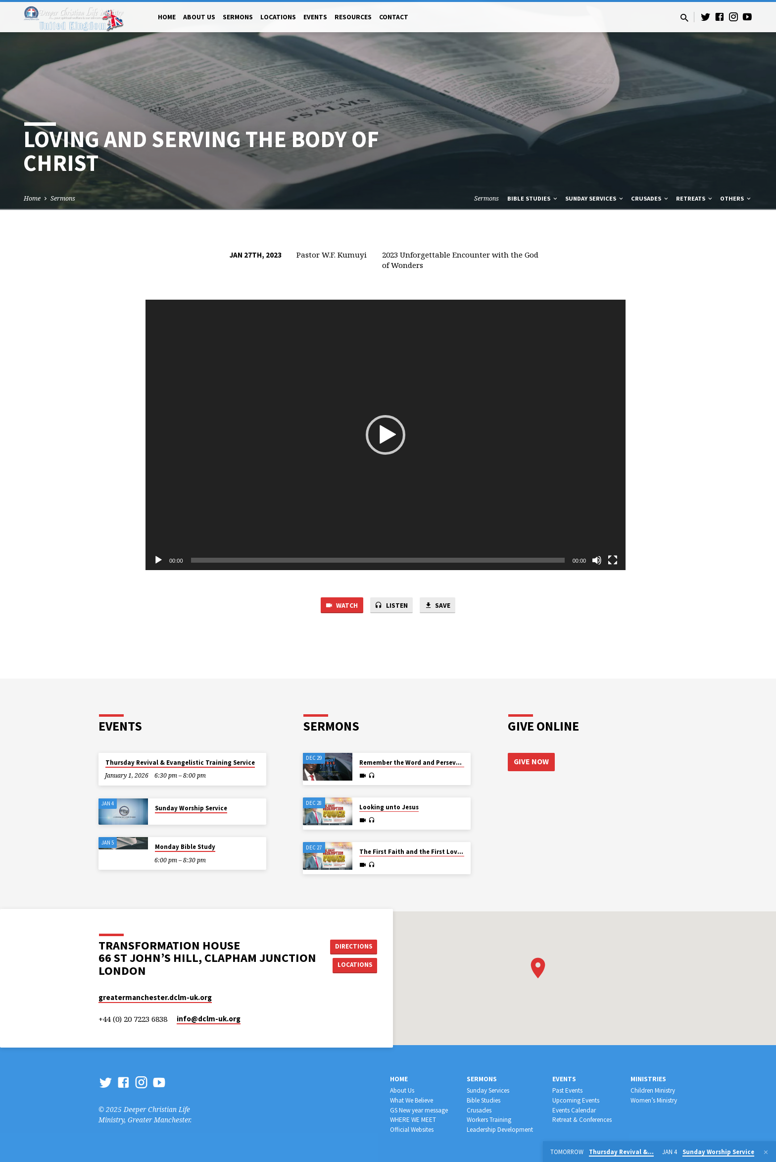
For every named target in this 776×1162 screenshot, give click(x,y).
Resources (353, 17)
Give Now (531, 762)
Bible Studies (533, 198)
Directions (355, 946)
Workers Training (489, 1120)
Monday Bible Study (185, 847)
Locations (278, 17)
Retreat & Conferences (582, 1120)
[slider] (378, 560)
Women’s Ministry (653, 1100)
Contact (393, 17)
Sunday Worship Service (191, 808)
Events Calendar (574, 1110)
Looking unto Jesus (389, 807)
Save (440, 605)
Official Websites (412, 1129)
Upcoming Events (575, 1100)
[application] (386, 435)
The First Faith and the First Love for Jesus (424, 852)
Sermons (238, 17)
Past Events (567, 1090)
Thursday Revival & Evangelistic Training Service (180, 762)
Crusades (650, 198)
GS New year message (419, 1110)
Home (167, 17)
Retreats (695, 198)
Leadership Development (500, 1129)
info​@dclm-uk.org (209, 1019)
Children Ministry (652, 1090)
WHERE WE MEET (413, 1120)
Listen (391, 605)
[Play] (158, 560)
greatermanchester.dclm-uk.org (155, 997)
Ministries (648, 1079)
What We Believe (411, 1100)
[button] (385, 435)
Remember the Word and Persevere (412, 762)
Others (736, 198)
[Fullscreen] (613, 560)
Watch (338, 605)
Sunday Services (595, 198)
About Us (199, 17)
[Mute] (597, 560)
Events (315, 17)
